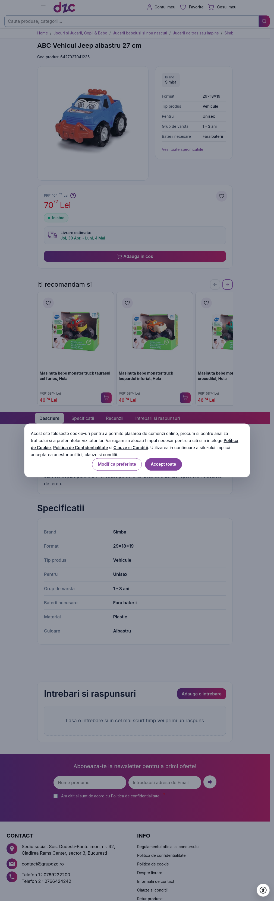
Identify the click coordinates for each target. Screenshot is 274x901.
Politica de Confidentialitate (80, 447)
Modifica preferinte (117, 464)
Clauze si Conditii (131, 447)
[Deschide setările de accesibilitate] (263, 890)
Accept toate (163, 464)
